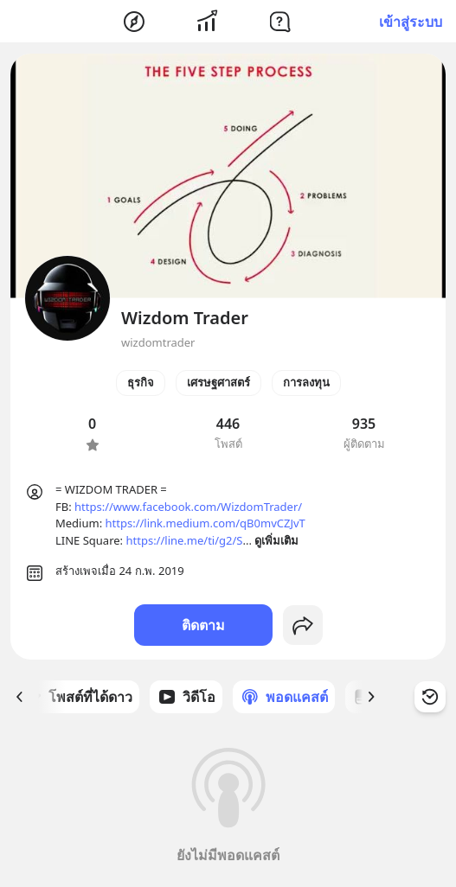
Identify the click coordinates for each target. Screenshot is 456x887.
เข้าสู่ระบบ (410, 21)
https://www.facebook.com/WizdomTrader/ (188, 506)
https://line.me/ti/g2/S (183, 540)
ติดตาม (203, 625)
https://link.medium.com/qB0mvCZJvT (205, 523)
